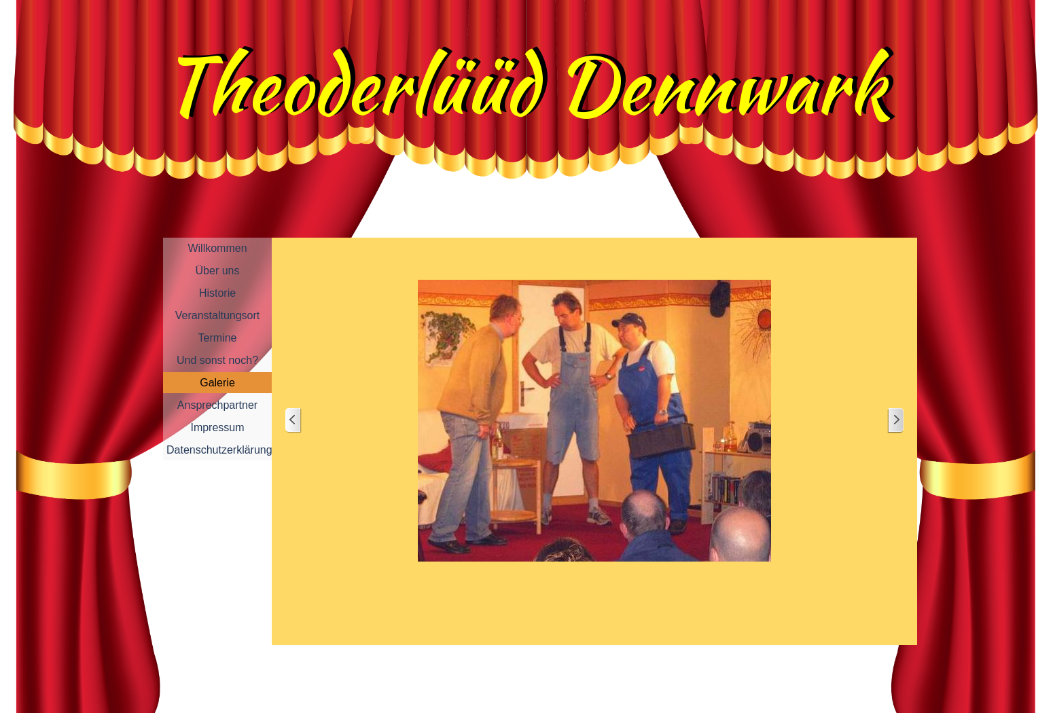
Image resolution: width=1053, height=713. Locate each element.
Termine (217, 338)
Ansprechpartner (217, 405)
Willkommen (217, 248)
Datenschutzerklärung (219, 450)
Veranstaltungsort (217, 315)
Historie (217, 293)
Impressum (217, 427)
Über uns (218, 270)
